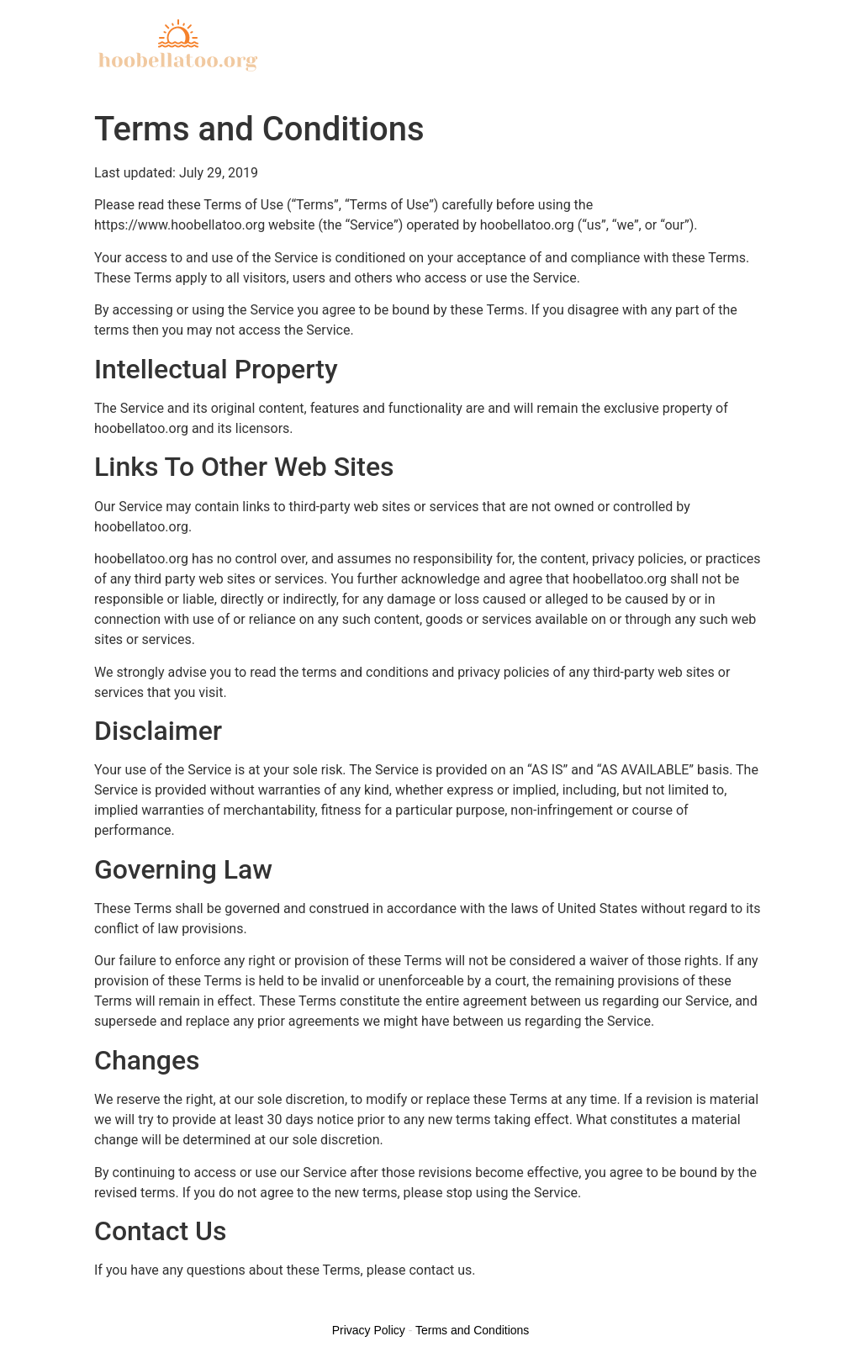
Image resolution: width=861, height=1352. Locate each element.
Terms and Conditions (472, 1330)
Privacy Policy (368, 1330)
